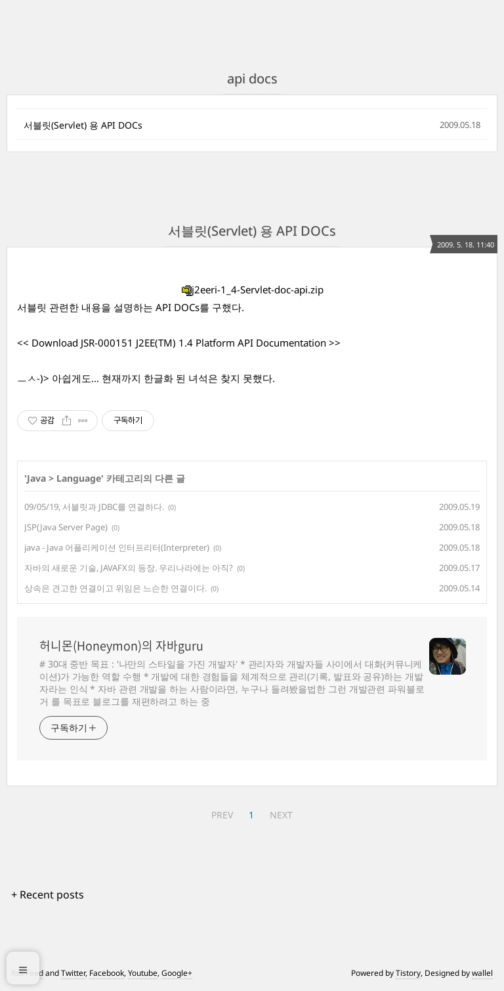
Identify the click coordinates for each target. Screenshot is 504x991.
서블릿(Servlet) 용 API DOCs (83, 125)
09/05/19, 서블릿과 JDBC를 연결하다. (94, 507)
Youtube (143, 973)
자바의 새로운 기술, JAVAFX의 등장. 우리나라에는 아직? (128, 568)
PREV (222, 815)
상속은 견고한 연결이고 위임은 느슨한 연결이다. (115, 588)
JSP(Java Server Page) (66, 527)
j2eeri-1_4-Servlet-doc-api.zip (252, 289)
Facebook (106, 973)
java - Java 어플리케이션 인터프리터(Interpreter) (116, 547)
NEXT (281, 815)
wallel (482, 973)
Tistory (408, 973)
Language (78, 478)
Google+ (176, 973)
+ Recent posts (47, 894)
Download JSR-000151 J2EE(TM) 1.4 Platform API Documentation (179, 342)
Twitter (73, 973)
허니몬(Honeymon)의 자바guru (121, 646)
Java (36, 478)
